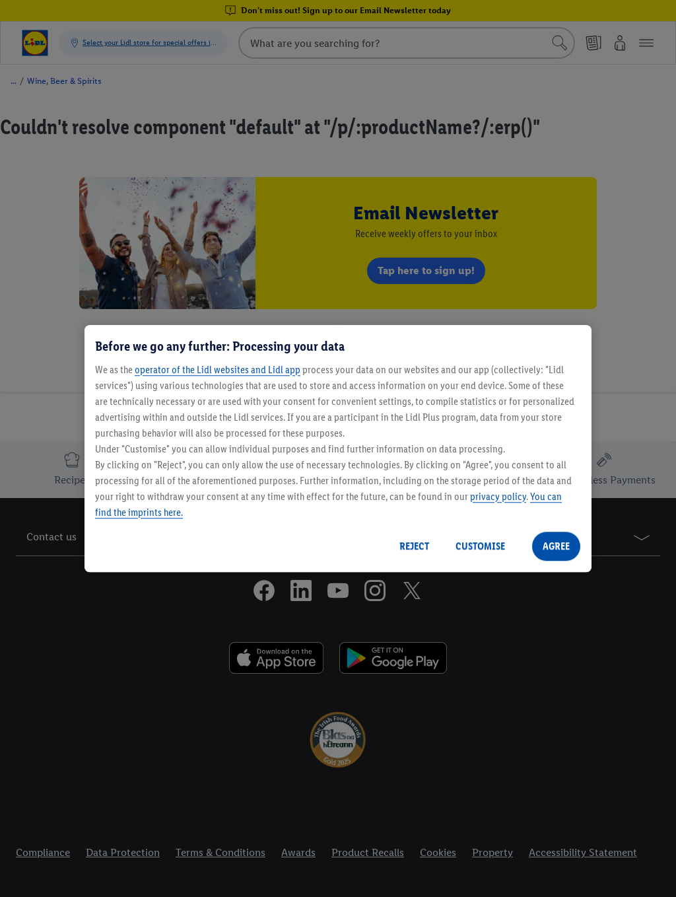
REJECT (414, 546)
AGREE (556, 546)
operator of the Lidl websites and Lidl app (217, 369)
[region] (338, 448)
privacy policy (498, 496)
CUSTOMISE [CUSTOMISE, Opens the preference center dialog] (480, 546)
